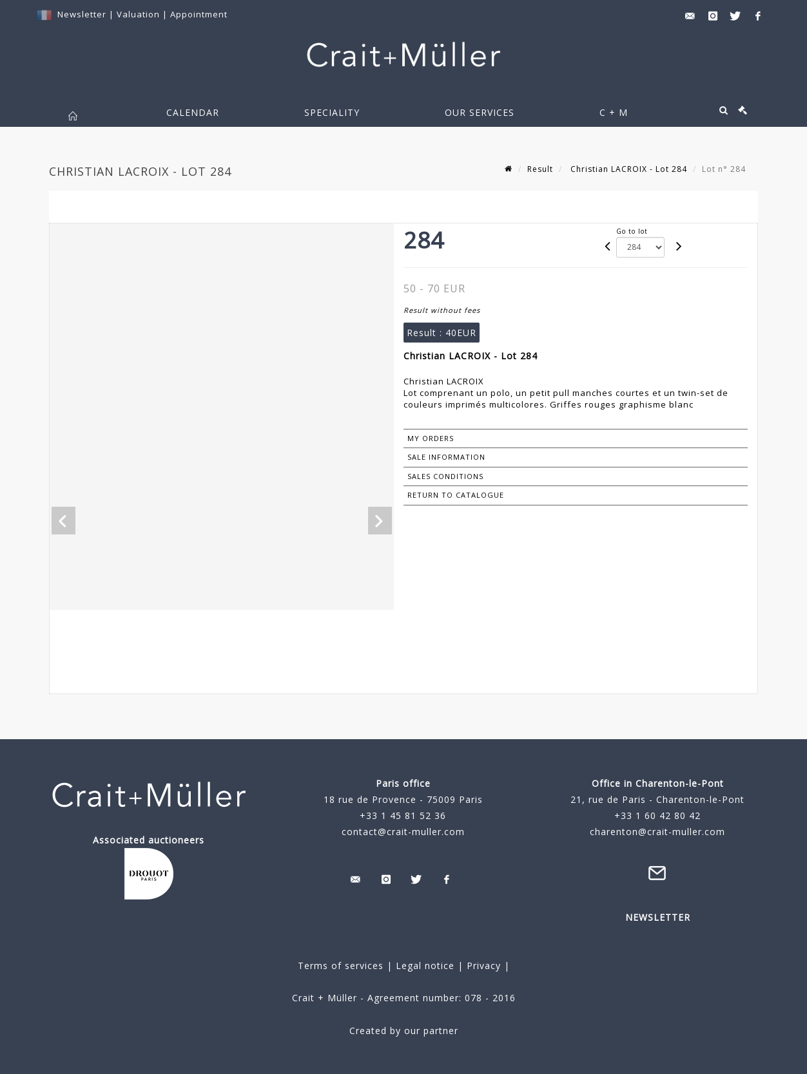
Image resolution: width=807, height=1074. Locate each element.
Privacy (482, 965)
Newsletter (81, 14)
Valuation (138, 14)
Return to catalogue (455, 495)
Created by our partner (403, 1030)
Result (540, 169)
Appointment (199, 14)
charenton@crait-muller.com (657, 831)
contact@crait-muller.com (403, 831)
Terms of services (341, 965)
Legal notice (425, 965)
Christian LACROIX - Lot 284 (627, 169)
